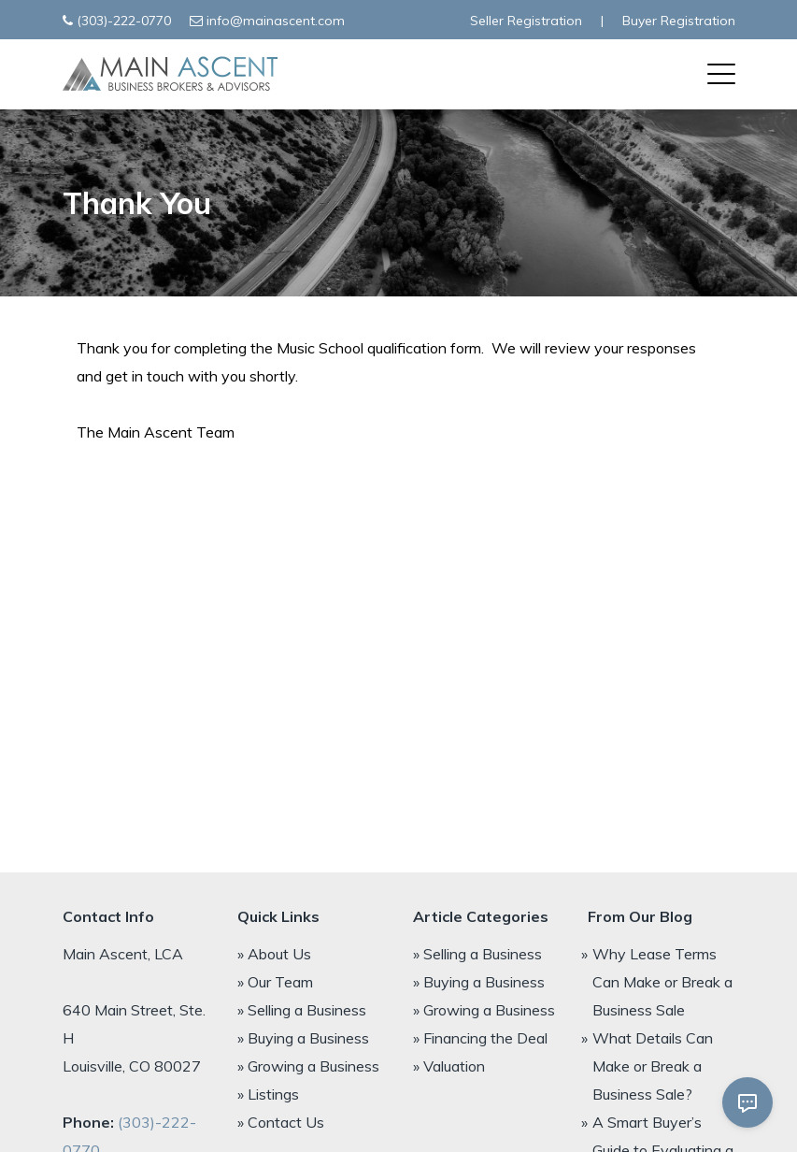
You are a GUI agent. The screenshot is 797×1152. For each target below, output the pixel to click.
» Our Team (275, 981)
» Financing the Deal (480, 1038)
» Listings (268, 1094)
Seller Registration (526, 20)
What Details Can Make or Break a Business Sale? (652, 1066)
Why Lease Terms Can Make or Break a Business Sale (662, 981)
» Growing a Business (308, 1066)
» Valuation (449, 1066)
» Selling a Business (301, 1010)
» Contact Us (280, 1122)
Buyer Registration (678, 20)
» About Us (274, 953)
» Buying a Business (303, 1038)
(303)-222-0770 (124, 20)
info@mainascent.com (275, 20)
